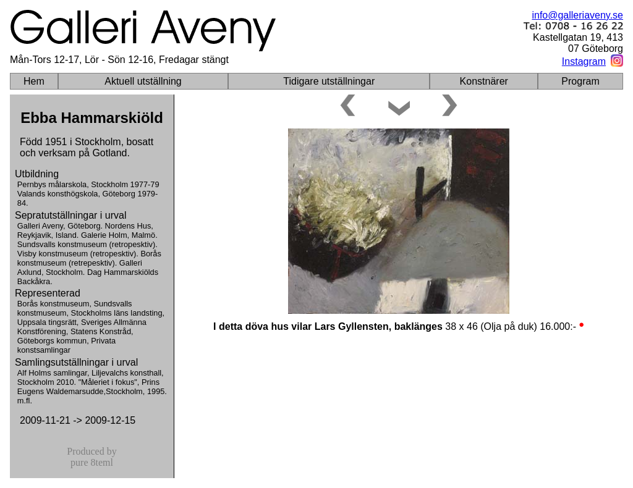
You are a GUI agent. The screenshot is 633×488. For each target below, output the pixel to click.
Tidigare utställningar (329, 81)
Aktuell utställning (143, 81)
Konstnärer (484, 81)
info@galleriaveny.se (577, 15)
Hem (34, 81)
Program (580, 81)
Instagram (584, 61)
